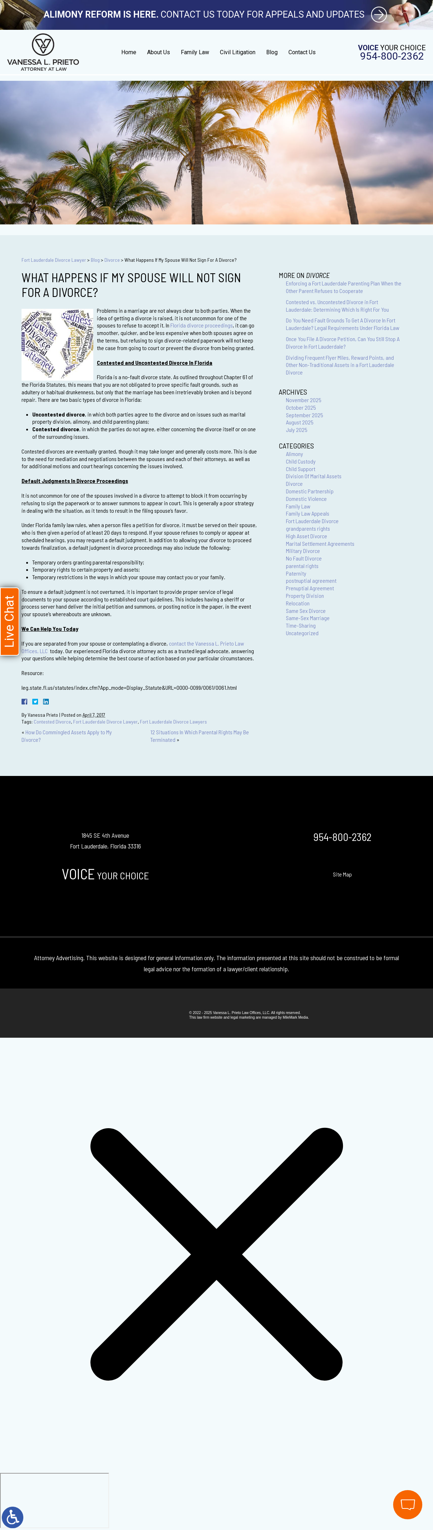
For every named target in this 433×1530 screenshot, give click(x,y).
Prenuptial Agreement (310, 588)
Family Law (195, 52)
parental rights (302, 565)
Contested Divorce (52, 722)
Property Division (305, 595)
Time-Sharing (301, 625)
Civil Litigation (237, 52)
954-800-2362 (392, 56)
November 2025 (303, 399)
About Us (158, 52)
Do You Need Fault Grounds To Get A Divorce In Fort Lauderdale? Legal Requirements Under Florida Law (342, 324)
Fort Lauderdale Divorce (312, 520)
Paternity (296, 573)
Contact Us (302, 52)
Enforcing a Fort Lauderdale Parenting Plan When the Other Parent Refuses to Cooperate (343, 287)
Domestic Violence (306, 498)
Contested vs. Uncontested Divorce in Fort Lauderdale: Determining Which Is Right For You (337, 305)
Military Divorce (303, 550)
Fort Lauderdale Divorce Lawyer (54, 260)
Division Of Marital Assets (314, 476)
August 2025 (300, 422)
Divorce (112, 260)
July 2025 (296, 429)
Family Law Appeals (307, 513)
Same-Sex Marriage (308, 617)
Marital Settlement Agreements (320, 543)
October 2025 (301, 407)
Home (128, 52)
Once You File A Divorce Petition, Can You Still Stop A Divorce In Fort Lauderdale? (343, 342)
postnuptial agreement (311, 580)
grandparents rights (308, 528)
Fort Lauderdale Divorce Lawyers (173, 722)
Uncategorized (302, 632)
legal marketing (242, 1017)
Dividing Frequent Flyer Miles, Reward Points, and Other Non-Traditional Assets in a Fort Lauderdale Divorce (340, 365)
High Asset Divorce (306, 536)
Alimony (294, 453)
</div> (54, 1500)
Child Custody (301, 461)
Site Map (342, 874)
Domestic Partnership (310, 491)
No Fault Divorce (304, 558)
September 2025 (304, 414)
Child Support (300, 468)
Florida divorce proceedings (201, 325)
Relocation (298, 603)
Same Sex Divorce (306, 610)
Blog (272, 52)
